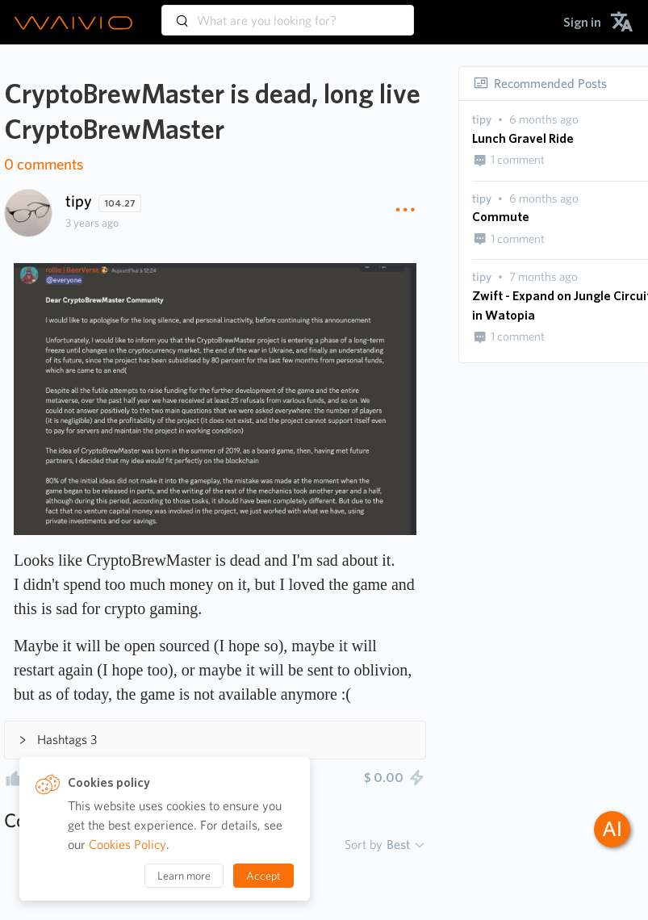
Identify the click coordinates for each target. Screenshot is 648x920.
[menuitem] (582, 22)
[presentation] (481, 120)
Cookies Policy (127, 844)
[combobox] (287, 13)
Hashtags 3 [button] (57, 739)
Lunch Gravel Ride (523, 138)
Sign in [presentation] (582, 22)
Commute (500, 216)
